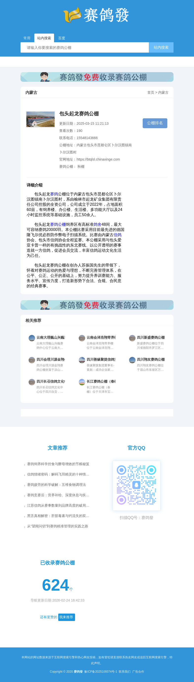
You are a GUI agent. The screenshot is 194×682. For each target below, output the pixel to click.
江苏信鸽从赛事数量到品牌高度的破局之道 (59, 505)
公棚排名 (155, 123)
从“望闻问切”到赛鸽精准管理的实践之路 (57, 526)
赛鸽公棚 (58, 224)
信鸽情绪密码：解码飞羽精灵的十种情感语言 (59, 474)
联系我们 (125, 671)
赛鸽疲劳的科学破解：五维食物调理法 (56, 485)
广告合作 (138, 671)
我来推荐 (66, 617)
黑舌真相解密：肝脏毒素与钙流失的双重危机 (59, 516)
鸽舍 (97, 224)
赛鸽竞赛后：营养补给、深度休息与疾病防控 (59, 495)
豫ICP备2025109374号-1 (101, 671)
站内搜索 (161, 47)
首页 (150, 92)
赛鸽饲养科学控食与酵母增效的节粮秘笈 (58, 464)
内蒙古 (163, 92)
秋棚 (81, 166)
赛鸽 (54, 194)
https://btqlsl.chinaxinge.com (98, 159)
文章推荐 (57, 448)
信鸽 (117, 235)
